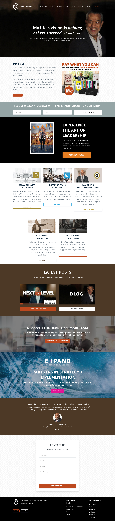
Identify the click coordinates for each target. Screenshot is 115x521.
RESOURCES (61, 6)
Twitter (91, 507)
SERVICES (52, 6)
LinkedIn (92, 512)
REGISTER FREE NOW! (88, 112)
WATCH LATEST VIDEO (73, 255)
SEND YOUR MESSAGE (57, 486)
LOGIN (97, 6)
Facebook (92, 504)
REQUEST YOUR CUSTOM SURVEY (57, 340)
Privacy (68, 512)
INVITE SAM (42, 260)
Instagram (92, 509)
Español (25, 511)
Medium (92, 515)
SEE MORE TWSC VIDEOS (38, 309)
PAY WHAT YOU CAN (88, 209)
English (16, 511)
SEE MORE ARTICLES (77, 309)
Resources (69, 509)
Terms (68, 514)
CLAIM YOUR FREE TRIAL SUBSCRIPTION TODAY (76, 155)
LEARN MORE (17, 95)
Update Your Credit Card (74, 507)
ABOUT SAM (43, 6)
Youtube (92, 517)
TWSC (74, 6)
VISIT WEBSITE (27, 207)
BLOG (68, 6)
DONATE (80, 6)
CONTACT (88, 6)
